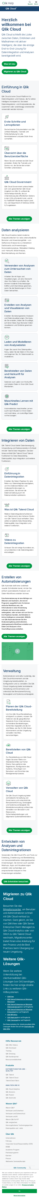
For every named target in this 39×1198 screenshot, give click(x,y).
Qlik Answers (10, 1092)
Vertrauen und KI (12, 1116)
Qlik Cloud (11, 8)
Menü (36, 4)
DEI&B (8, 1147)
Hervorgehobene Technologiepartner (19, 1125)
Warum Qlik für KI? (12, 1119)
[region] (19, 1183)
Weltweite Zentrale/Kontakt (15, 1161)
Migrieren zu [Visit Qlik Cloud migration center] (15, 71)
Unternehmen (10, 1138)
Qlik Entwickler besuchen (16, 881)
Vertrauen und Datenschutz (15, 1113)
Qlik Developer (11, 1048)
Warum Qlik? (10, 1108)
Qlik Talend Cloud (12, 1078)
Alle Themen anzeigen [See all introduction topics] (19, 219)
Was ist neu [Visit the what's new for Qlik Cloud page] (9, 64)
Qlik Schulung (10, 1054)
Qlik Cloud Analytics (13, 1089)
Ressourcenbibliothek (13, 1059)
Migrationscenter (12, 909)
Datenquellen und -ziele (14, 1128)
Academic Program (12, 1150)
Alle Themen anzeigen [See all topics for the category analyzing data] (19, 429)
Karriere (8, 1155)
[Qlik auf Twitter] (30, 1167)
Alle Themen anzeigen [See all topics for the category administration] (19, 830)
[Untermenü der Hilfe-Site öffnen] (2, 9)
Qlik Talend (10, 1075)
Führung (8, 1141)
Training (8, 1051)
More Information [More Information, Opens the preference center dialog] (19, 1195)
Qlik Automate (11, 1098)
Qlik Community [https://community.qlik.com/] (20, 1168)
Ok (19, 1191)
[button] (17, 651)
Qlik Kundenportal (12, 1057)
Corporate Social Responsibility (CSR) (19, 1144)
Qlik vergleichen (11, 1122)
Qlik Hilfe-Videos (12, 1045)
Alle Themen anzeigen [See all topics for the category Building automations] (14, 636)
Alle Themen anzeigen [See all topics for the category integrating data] (19, 566)
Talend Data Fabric (12, 1080)
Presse (8, 1158)
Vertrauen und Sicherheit (14, 1111)
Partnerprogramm (12, 1153)
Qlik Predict (10, 1095)
